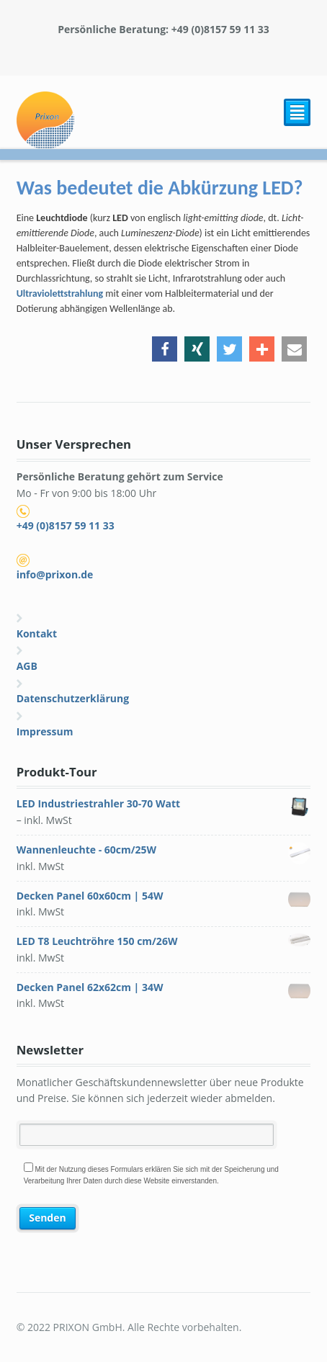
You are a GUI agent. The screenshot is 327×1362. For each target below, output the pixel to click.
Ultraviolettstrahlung (60, 293)
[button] (164, 349)
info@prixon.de (55, 574)
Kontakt (37, 633)
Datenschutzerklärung (73, 698)
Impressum (45, 731)
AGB (27, 666)
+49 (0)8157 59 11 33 (66, 525)
